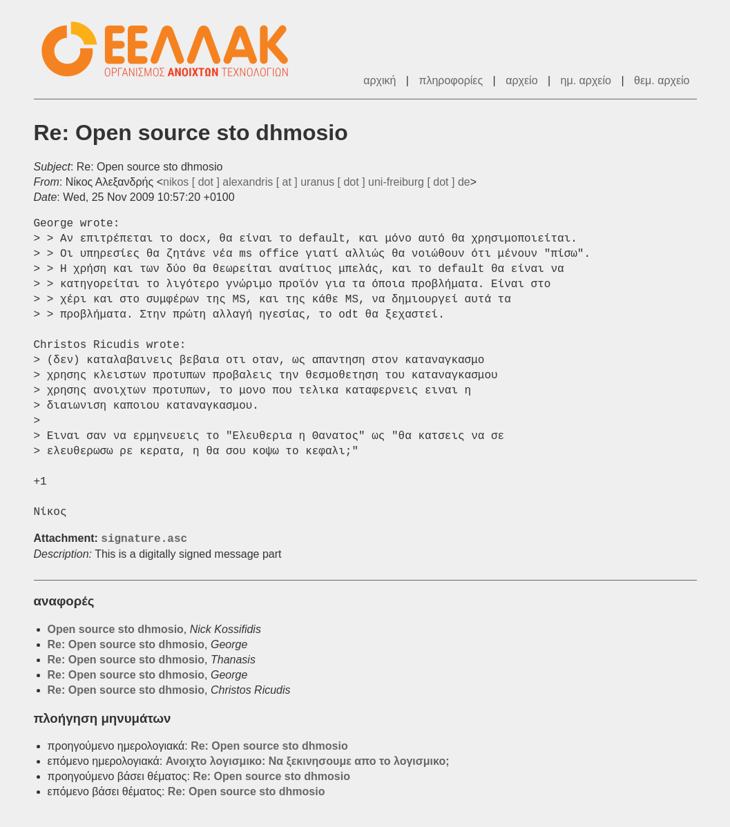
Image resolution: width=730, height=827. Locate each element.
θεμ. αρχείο (661, 80)
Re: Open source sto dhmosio (126, 644)
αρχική (379, 80)
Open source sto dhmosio (116, 629)
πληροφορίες (451, 80)
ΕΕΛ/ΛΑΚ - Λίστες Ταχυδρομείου (172, 49)
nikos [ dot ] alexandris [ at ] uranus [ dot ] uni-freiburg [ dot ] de (316, 182)
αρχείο (521, 80)
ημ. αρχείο (586, 80)
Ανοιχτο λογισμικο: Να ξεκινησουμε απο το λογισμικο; (308, 761)
